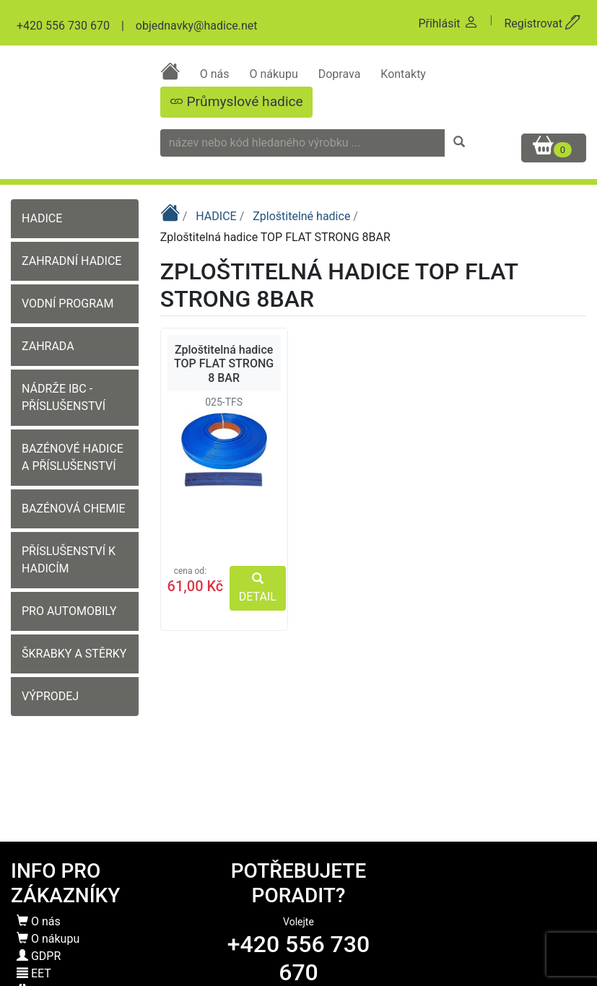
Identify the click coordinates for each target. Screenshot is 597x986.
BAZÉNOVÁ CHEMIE (74, 508)
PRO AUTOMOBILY (69, 611)
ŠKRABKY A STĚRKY (74, 653)
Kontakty (403, 74)
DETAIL (257, 588)
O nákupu (274, 74)
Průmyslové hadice (236, 101)
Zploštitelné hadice (303, 216)
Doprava (341, 74)
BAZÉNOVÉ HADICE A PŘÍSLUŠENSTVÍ (72, 457)
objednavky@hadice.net (197, 25)
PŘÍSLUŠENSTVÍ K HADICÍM (69, 559)
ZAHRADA (48, 346)
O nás (216, 74)
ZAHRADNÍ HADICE (71, 261)
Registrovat (542, 23)
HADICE (42, 218)
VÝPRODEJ (50, 696)
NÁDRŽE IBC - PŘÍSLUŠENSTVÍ (63, 397)
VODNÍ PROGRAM (67, 303)
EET (34, 973)
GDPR (39, 956)
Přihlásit (448, 23)
